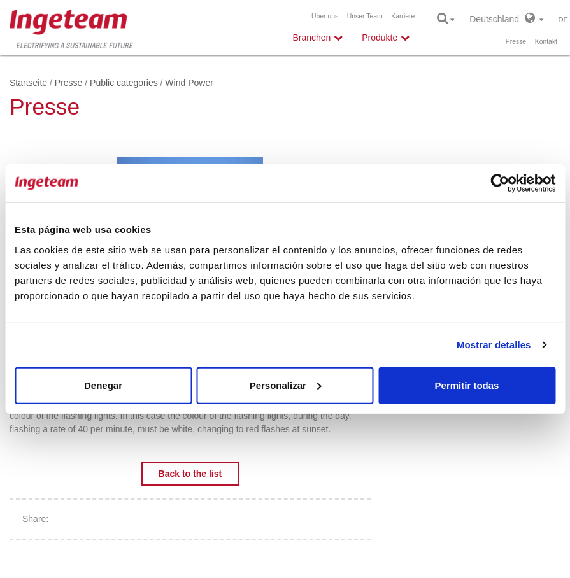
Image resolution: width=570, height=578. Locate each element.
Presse (516, 41)
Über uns (324, 16)
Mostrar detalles (494, 344)
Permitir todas (467, 384)
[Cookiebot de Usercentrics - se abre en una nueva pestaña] (499, 183)
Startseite (28, 83)
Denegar (103, 384)
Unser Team (365, 16)
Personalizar (286, 384)
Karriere (403, 16)
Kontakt (546, 41)
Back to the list (190, 474)
